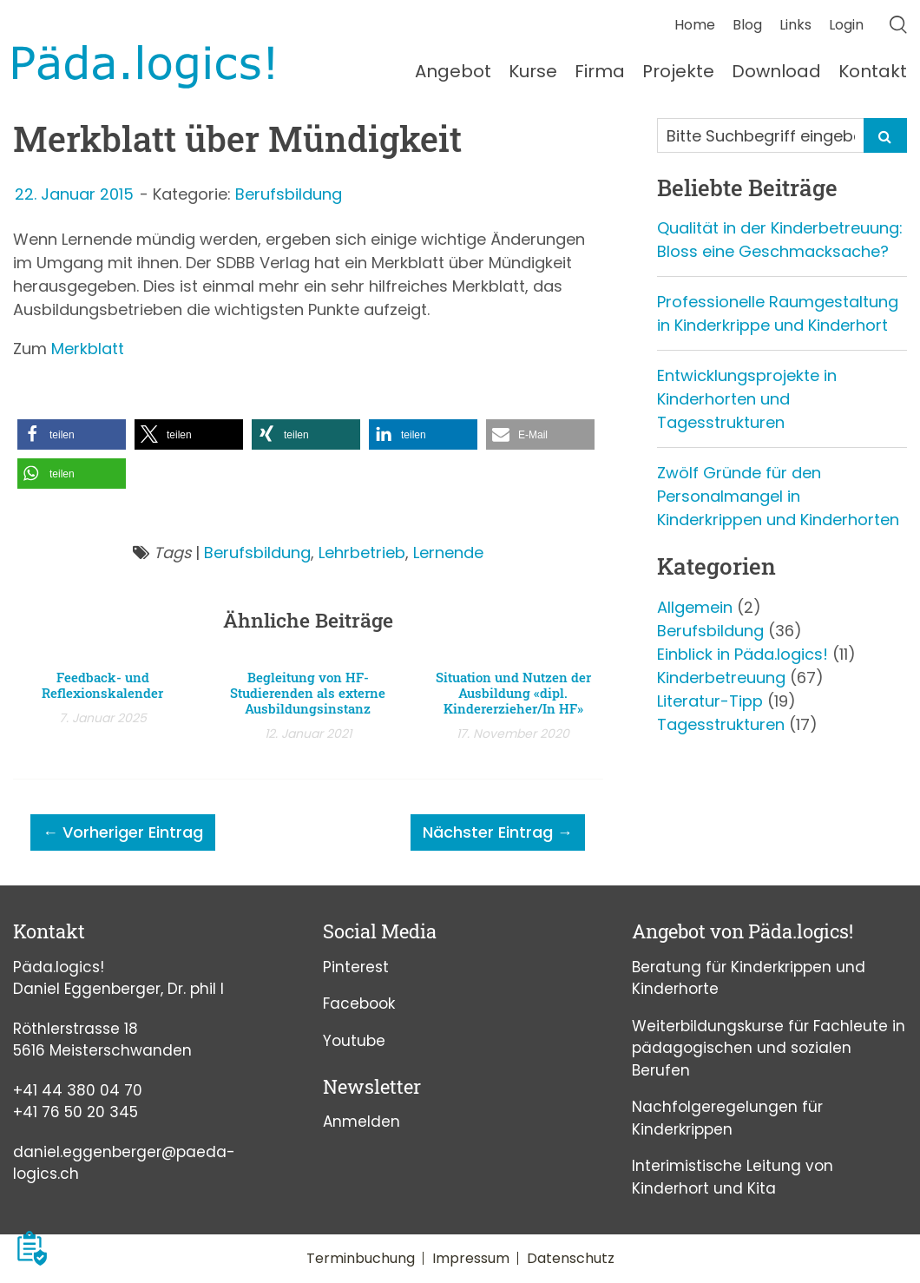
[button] (71, 434)
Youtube (354, 1040)
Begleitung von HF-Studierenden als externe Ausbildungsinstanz (307, 692)
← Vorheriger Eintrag (123, 832)
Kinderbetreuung (721, 677)
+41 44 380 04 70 (77, 1090)
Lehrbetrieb (362, 552)
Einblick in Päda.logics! (742, 654)
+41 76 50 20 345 (75, 1112)
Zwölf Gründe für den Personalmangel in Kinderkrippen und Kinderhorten (778, 496)
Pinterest (356, 967)
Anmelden (361, 1121)
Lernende (448, 552)
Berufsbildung (288, 194)
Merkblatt (87, 348)
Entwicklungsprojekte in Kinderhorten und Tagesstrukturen (747, 399)
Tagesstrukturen (721, 724)
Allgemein (695, 607)
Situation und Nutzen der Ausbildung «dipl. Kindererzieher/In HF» (513, 692)
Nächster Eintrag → (498, 832)
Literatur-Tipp (710, 701)
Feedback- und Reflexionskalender (102, 684)
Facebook (359, 1003)
